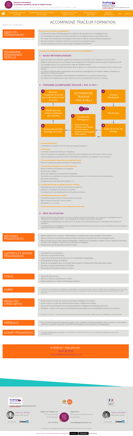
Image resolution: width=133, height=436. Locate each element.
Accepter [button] (73, 433)
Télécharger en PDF (28, 39)
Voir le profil (12, 422)
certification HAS (71, 428)
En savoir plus (93, 433)
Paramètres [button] (83, 433)
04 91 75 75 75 (65, 351)
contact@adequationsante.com (66, 354)
